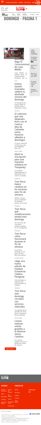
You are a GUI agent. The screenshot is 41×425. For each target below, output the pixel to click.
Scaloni (37, 14)
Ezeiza (16, 81)
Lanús (2, 394)
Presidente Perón (11, 402)
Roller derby (16, 401)
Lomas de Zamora (18, 151)
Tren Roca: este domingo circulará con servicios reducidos (20, 299)
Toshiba (17, 398)
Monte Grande (18, 14)
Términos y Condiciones (6, 411)
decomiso (17, 392)
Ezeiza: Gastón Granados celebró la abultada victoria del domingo (20, 91)
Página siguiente (10, 348)
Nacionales (4, 396)
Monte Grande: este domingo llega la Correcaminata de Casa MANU (22, 60)
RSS (30, 392)
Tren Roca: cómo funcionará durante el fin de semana (20, 240)
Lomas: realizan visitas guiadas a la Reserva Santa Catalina (20, 329)
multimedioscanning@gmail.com (8, 417)
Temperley (32, 14)
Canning (20, 2)
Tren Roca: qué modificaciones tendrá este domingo (22, 214)
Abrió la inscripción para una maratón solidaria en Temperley (21, 161)
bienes (16, 389)
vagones (17, 395)
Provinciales (17, 178)
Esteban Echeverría (25, 14)
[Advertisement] (22, 35)
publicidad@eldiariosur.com (8, 418)
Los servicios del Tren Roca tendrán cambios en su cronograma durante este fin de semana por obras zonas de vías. (21, 228)
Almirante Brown (4, 403)
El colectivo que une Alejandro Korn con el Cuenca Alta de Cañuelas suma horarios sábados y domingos (21, 126)
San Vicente (27, 2)
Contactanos (32, 389)
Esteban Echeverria (11, 2)
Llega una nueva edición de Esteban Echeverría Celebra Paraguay (20, 269)
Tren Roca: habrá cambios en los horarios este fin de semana (21, 188)
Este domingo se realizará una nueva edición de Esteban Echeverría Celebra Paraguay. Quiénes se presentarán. (21, 286)
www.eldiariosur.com (6, 414)
